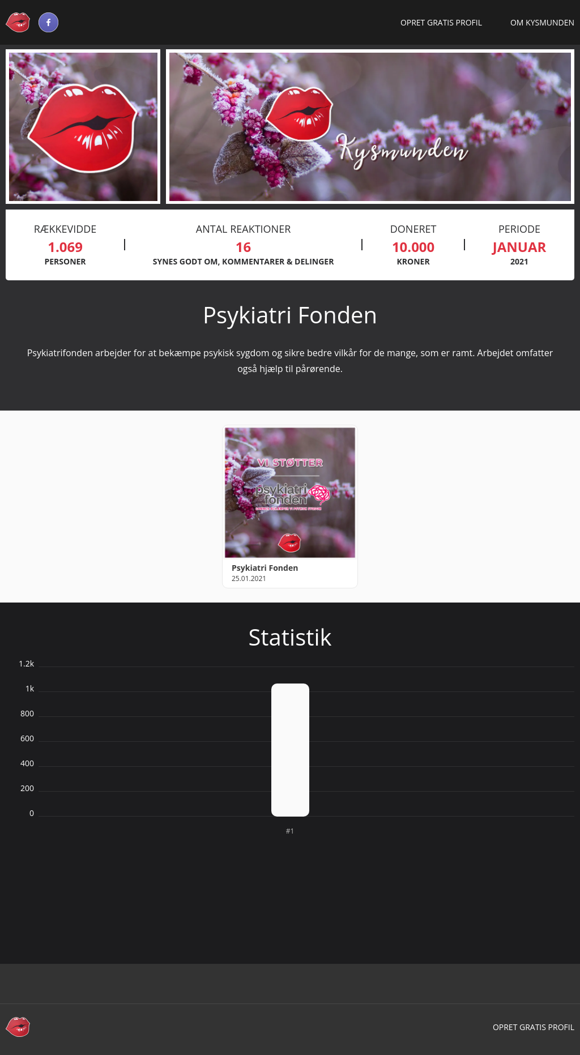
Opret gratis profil (441, 22)
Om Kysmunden (542, 22)
